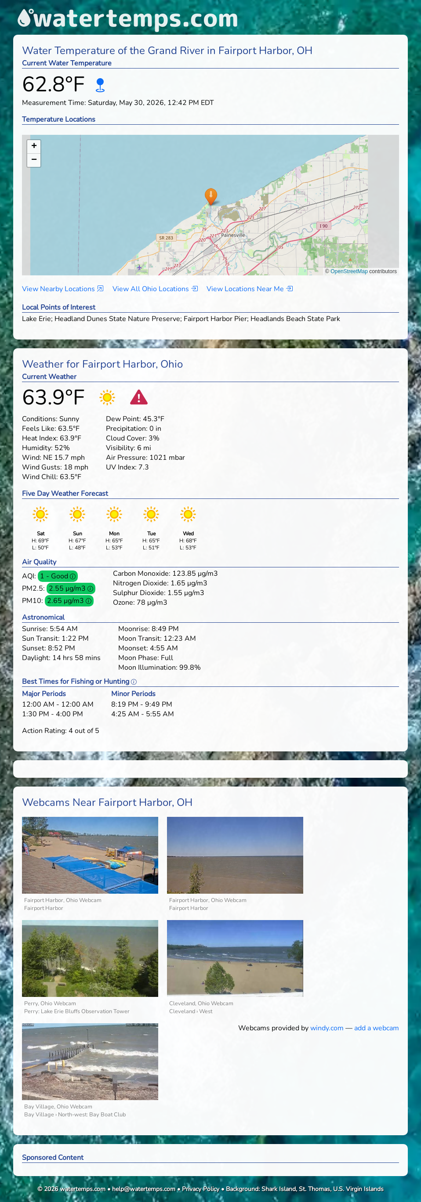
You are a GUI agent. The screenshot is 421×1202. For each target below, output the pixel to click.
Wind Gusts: (42, 467)
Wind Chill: (40, 477)
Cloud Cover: (126, 438)
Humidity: (37, 448)
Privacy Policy (200, 1189)
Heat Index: (40, 438)
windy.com (327, 1028)
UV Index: (121, 467)
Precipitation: (127, 428)
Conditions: (40, 419)
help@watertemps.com (143, 1189)
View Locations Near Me (250, 289)
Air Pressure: (127, 457)
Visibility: (120, 448)
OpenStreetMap (349, 271)
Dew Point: (123, 419)
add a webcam (376, 1028)
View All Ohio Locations (155, 289)
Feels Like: (39, 428)
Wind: (31, 457)
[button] (210, 196)
